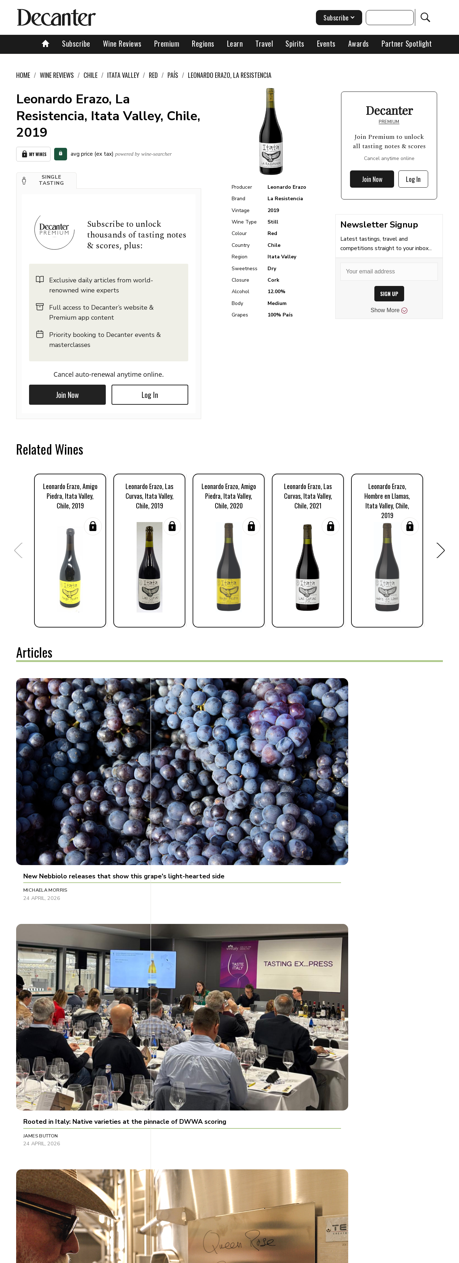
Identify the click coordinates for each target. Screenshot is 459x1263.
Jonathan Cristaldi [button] (189, 1077)
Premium (167, 43)
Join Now (67, 392)
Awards (358, 43)
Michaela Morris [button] (45, 790)
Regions (203, 43)
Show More (389, 310)
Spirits (294, 43)
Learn (235, 43)
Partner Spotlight (407, 43)
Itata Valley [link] (123, 75)
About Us (96, 1255)
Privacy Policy (242, 1255)
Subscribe (76, 43)
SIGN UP (389, 293)
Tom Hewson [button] (321, 929)
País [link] (172, 75)
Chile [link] (91, 75)
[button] (46, 178)
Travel (264, 43)
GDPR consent (341, 1255)
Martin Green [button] (40, 929)
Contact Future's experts (144, 1255)
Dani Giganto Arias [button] (330, 1077)
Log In (150, 392)
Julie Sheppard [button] (323, 790)
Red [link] (153, 75)
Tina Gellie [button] (177, 929)
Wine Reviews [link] (57, 75)
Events (326, 43)
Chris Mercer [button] (40, 1077)
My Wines (33, 153)
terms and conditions (292, 1255)
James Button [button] (181, 790)
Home (23, 75)
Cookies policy (200, 1255)
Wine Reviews (122, 43)
